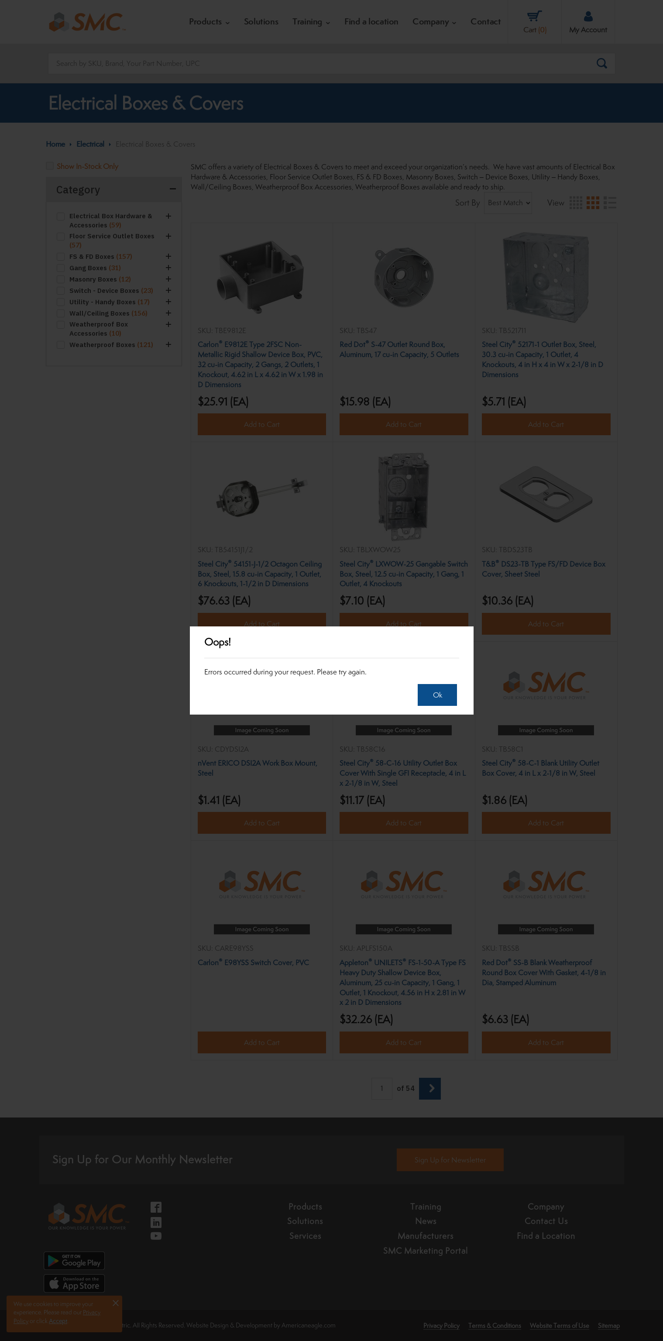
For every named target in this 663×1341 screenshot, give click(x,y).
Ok (435, 695)
